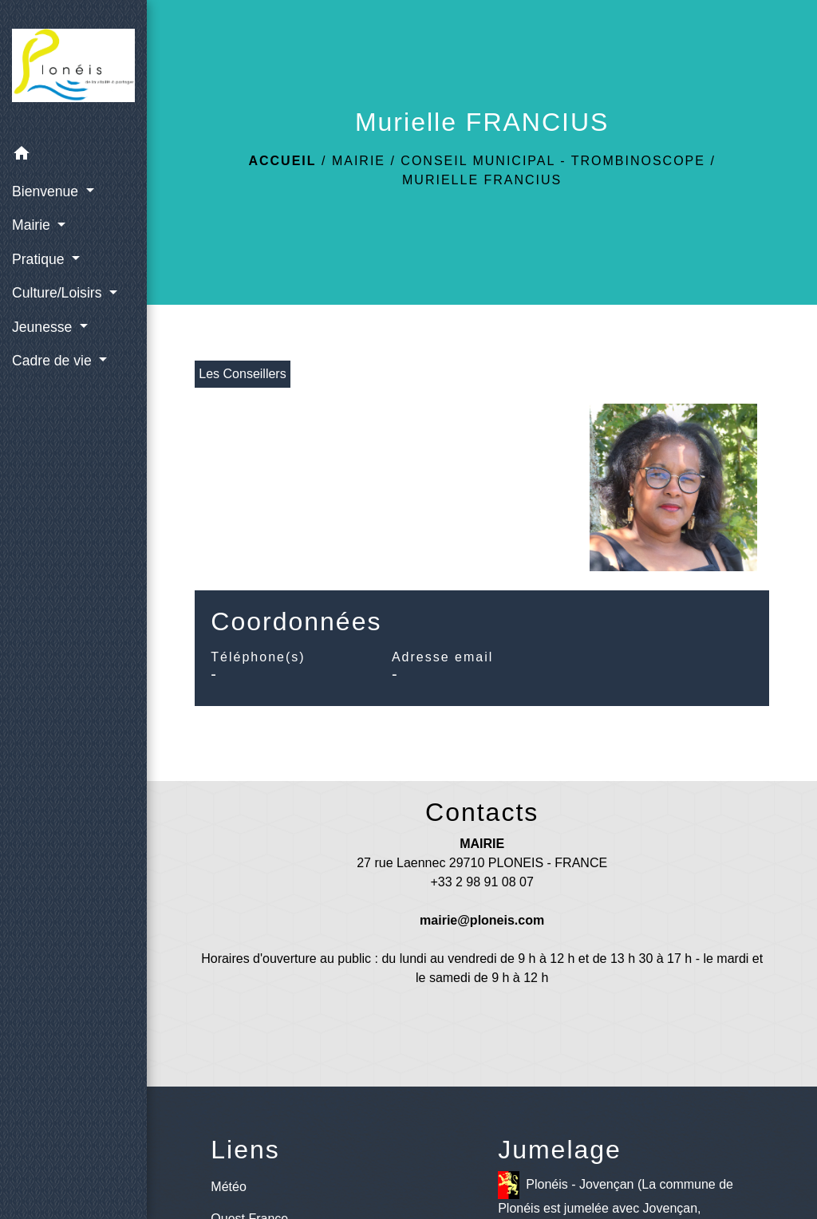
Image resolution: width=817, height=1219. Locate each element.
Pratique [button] (40, 259)
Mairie (358, 161)
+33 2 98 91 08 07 (481, 882)
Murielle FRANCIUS (482, 180)
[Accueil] (73, 68)
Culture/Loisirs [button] (58, 293)
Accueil (282, 161)
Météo (228, 1186)
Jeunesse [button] (44, 327)
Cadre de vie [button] (54, 361)
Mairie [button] (33, 225)
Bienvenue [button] (47, 191)
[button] (73, 156)
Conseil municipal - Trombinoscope (553, 161)
